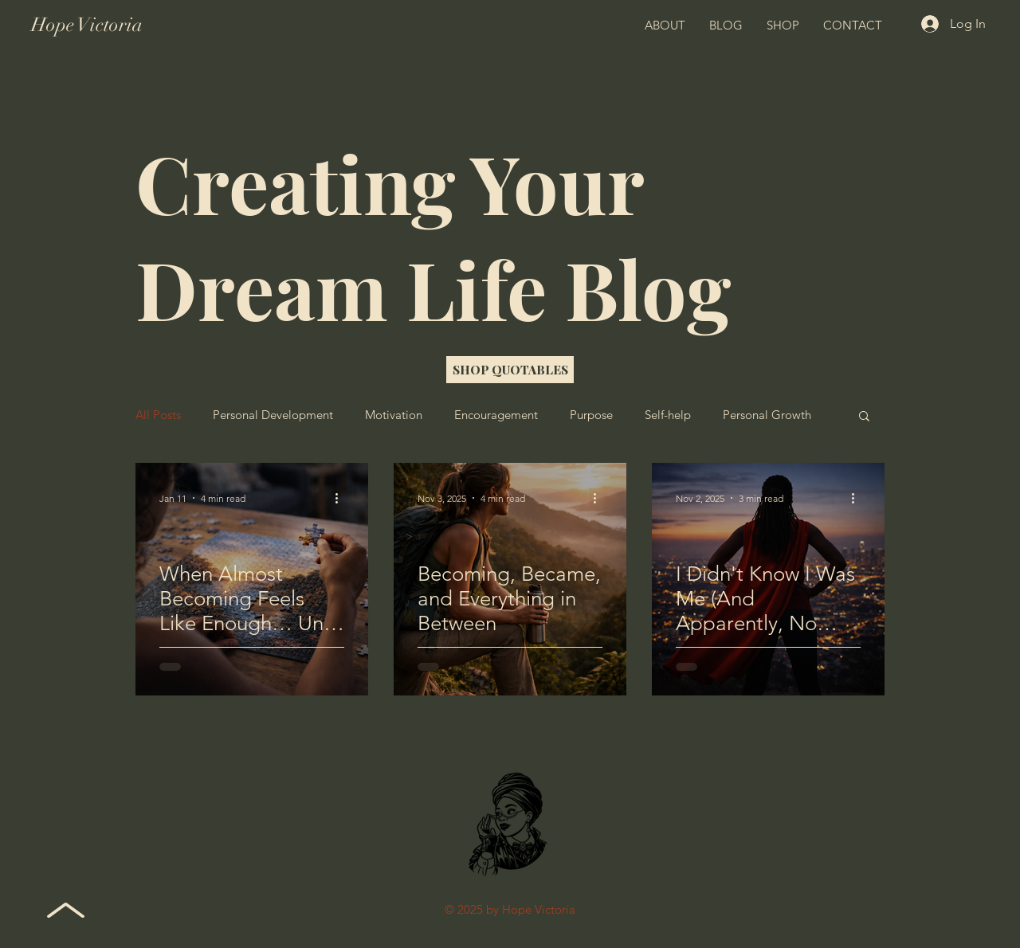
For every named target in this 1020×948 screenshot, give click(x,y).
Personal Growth (767, 415)
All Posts (158, 415)
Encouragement (496, 415)
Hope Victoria (87, 25)
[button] (864, 417)
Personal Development (273, 415)
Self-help (668, 415)
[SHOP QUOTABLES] (510, 369)
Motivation (393, 415)
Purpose (591, 415)
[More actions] (341, 497)
